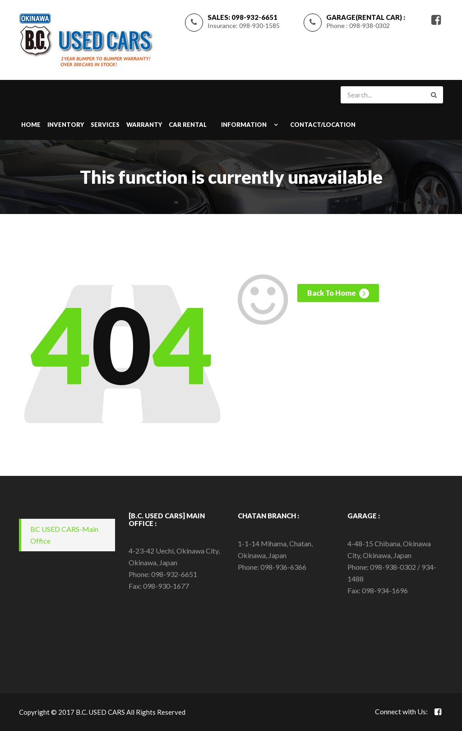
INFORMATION (244, 124)
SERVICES (105, 124)
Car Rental (188, 124)
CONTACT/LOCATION (323, 124)
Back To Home (338, 293)
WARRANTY (144, 124)
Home (31, 124)
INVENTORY (65, 124)
